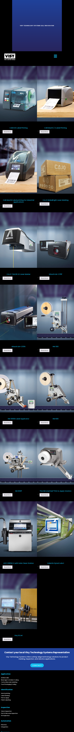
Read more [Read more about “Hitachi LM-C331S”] (7, 350)
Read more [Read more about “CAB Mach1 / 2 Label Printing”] (44, 132)
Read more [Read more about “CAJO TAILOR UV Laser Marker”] (7, 278)
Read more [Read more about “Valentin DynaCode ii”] (44, 567)
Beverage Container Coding (10, 680)
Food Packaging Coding (8, 684)
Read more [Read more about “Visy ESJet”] (7, 639)
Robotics (4, 725)
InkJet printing (5, 693)
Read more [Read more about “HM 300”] (44, 350)
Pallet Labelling (6, 700)
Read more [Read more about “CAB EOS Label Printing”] (7, 132)
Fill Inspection (5, 715)
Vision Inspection (6, 711)
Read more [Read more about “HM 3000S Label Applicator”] (7, 423)
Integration (4, 727)
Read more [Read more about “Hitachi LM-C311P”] (44, 278)
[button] (55, 56)
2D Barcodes (5, 678)
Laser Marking (5, 695)
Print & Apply (5, 698)
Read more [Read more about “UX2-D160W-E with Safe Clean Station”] (7, 567)
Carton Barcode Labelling (9, 682)
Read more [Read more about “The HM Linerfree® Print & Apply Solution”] (44, 495)
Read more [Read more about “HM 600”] (44, 423)
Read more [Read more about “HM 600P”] (7, 495)
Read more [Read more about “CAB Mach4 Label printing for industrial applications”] (7, 206)
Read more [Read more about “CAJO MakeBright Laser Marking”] (44, 204)
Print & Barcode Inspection (9, 713)
